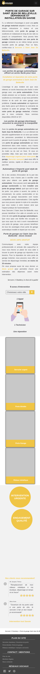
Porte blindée (7, 645)
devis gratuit (7, 269)
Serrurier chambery (9, 642)
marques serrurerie (22, 648)
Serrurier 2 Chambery (11, 631)
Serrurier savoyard (16, 159)
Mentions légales (8, 659)
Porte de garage (17, 645)
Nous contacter (7, 662)
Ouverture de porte (22, 642)
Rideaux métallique (9, 648)
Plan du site (6, 656)
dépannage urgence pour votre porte (21, 156)
